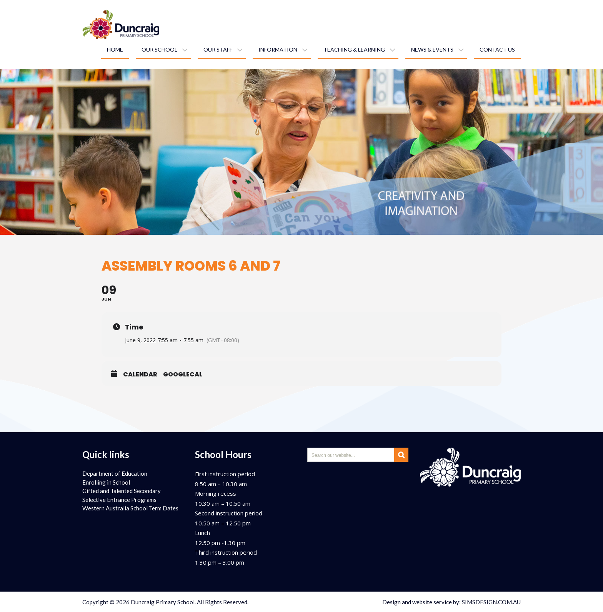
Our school (159, 49)
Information (277, 49)
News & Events (432, 49)
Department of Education (114, 473)
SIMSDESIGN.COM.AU (491, 602)
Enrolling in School (106, 482)
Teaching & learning (354, 49)
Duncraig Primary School (163, 602)
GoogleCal (182, 374)
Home (115, 49)
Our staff (217, 49)
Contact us (497, 49)
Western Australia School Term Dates (130, 508)
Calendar (140, 374)
